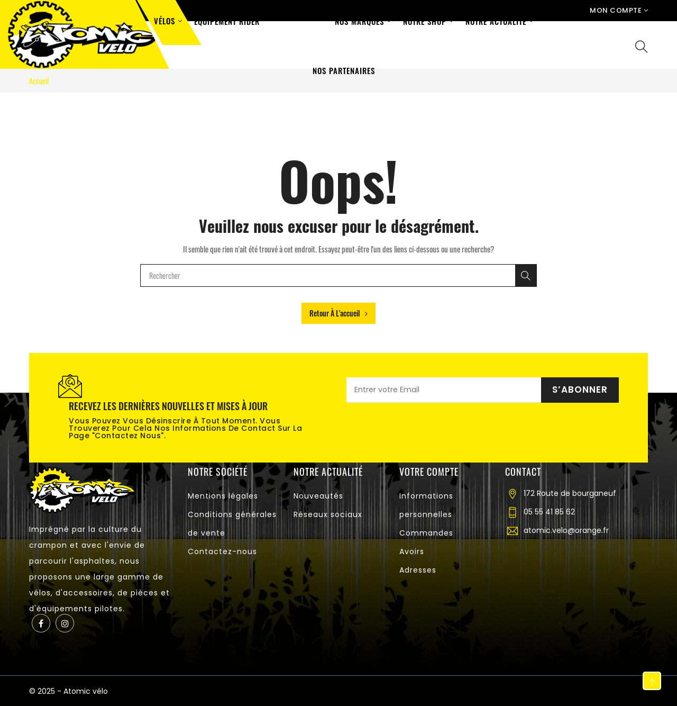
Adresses (417, 570)
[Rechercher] (525, 275)
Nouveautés (318, 496)
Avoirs (411, 551)
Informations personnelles (426, 505)
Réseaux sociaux (328, 514)
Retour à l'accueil (338, 313)
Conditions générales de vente (232, 523)
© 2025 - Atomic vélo (68, 691)
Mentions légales (223, 496)
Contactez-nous (222, 551)
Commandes (426, 533)
